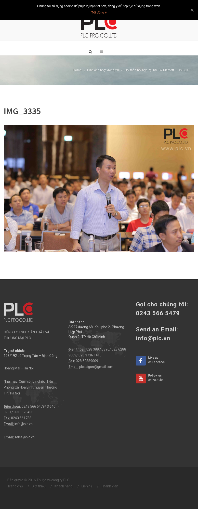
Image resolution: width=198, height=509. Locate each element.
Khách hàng (63, 486)
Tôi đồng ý (99, 12)
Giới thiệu (39, 486)
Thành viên (109, 486)
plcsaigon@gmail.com (96, 367)
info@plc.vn (23, 424)
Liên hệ (86, 486)
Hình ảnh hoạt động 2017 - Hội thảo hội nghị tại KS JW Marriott (130, 70)
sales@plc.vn (24, 437)
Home (77, 70)
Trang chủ (15, 486)
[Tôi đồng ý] (191, 10)
